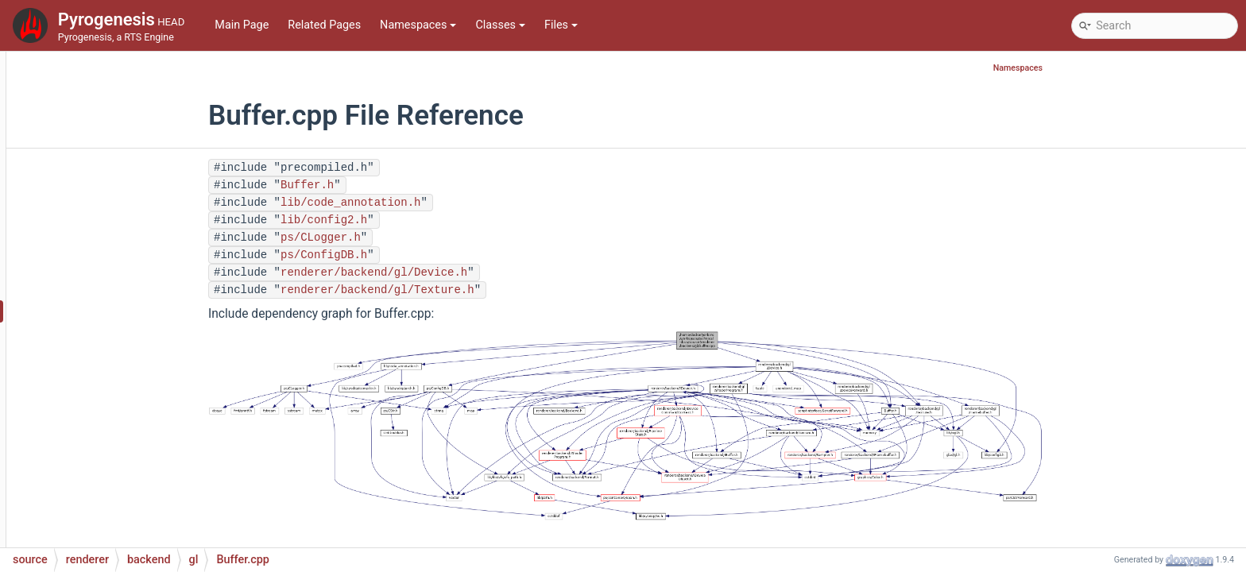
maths (83, 96)
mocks (84, 120)
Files (561, 25)
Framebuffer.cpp (146, 478)
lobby (81, 72)
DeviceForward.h (147, 454)
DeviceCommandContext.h (173, 430)
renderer (88, 215)
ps (73, 192)
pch (76, 168)
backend (100, 239)
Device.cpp (133, 358)
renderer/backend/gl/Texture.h (474, 290)
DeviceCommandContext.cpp (179, 406)
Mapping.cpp (138, 525)
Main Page (242, 25)
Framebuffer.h (140, 501)
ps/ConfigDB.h (420, 255)
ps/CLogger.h (417, 237)
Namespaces (418, 25)
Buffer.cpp (131, 311)
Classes (500, 25)
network (87, 144)
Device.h (126, 382)
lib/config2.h (420, 220)
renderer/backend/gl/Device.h (470, 272)
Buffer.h (125, 335)
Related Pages (324, 25)
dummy (111, 263)
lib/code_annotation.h (447, 202)
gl (97, 287)
